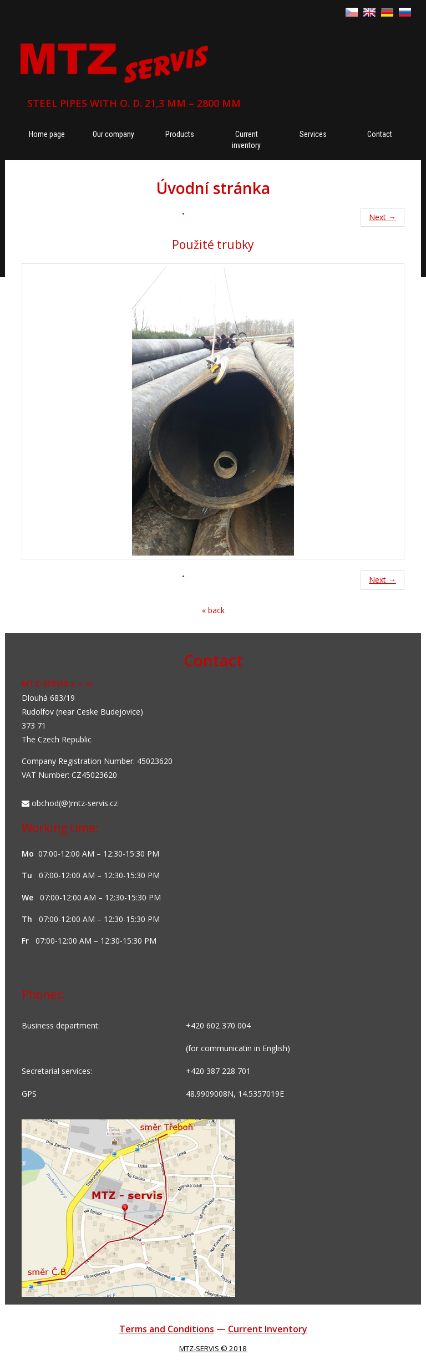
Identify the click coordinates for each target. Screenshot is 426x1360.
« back (213, 610)
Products (179, 134)
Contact (379, 134)
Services (313, 134)
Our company (113, 134)
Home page (47, 134)
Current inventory (246, 140)
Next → (382, 217)
